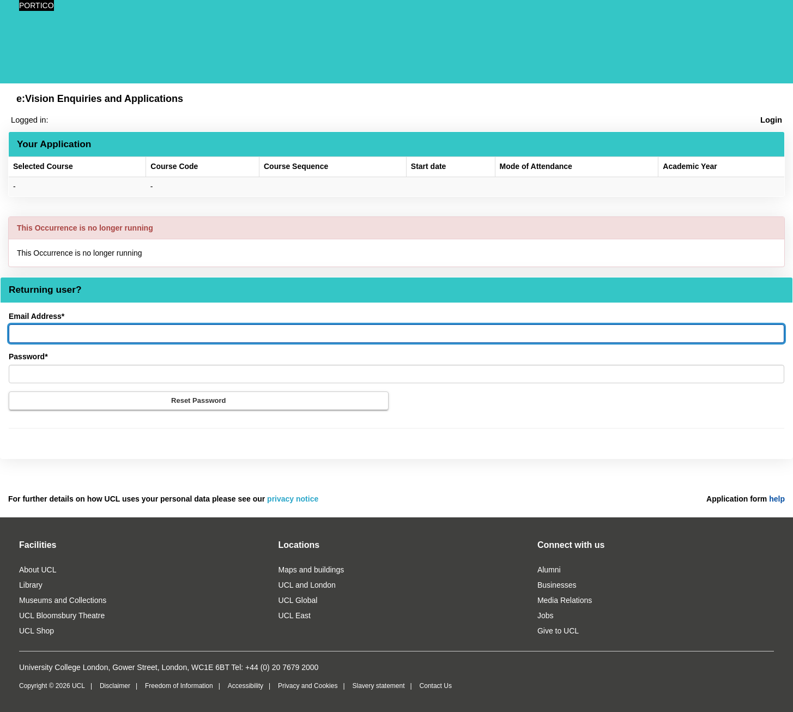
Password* (28, 356)
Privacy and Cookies (307, 686)
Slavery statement (378, 686)
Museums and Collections (62, 600)
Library (31, 585)
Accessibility (245, 686)
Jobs (545, 615)
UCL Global (298, 600)
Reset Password (198, 400)
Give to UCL (558, 630)
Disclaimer (115, 686)
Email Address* (36, 316)
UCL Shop (36, 630)
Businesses (557, 585)
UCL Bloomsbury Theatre (62, 615)
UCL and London (307, 585)
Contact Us (436, 686)
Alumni (549, 569)
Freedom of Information (179, 686)
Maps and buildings (311, 569)
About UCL (37, 569)
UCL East (295, 615)
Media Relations (564, 600)
